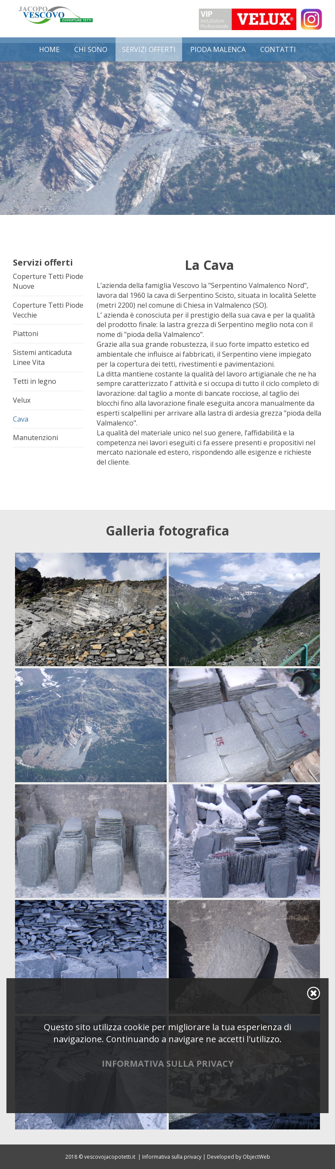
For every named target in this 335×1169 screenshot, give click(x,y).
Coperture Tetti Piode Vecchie (48, 310)
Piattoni (25, 333)
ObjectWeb (256, 1156)
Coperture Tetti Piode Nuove (48, 281)
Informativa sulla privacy (171, 1156)
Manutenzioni (35, 437)
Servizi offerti (149, 49)
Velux (21, 400)
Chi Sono (90, 49)
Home (49, 49)
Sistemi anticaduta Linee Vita (42, 357)
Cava (20, 419)
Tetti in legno (34, 381)
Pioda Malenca (218, 49)
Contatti (278, 49)
